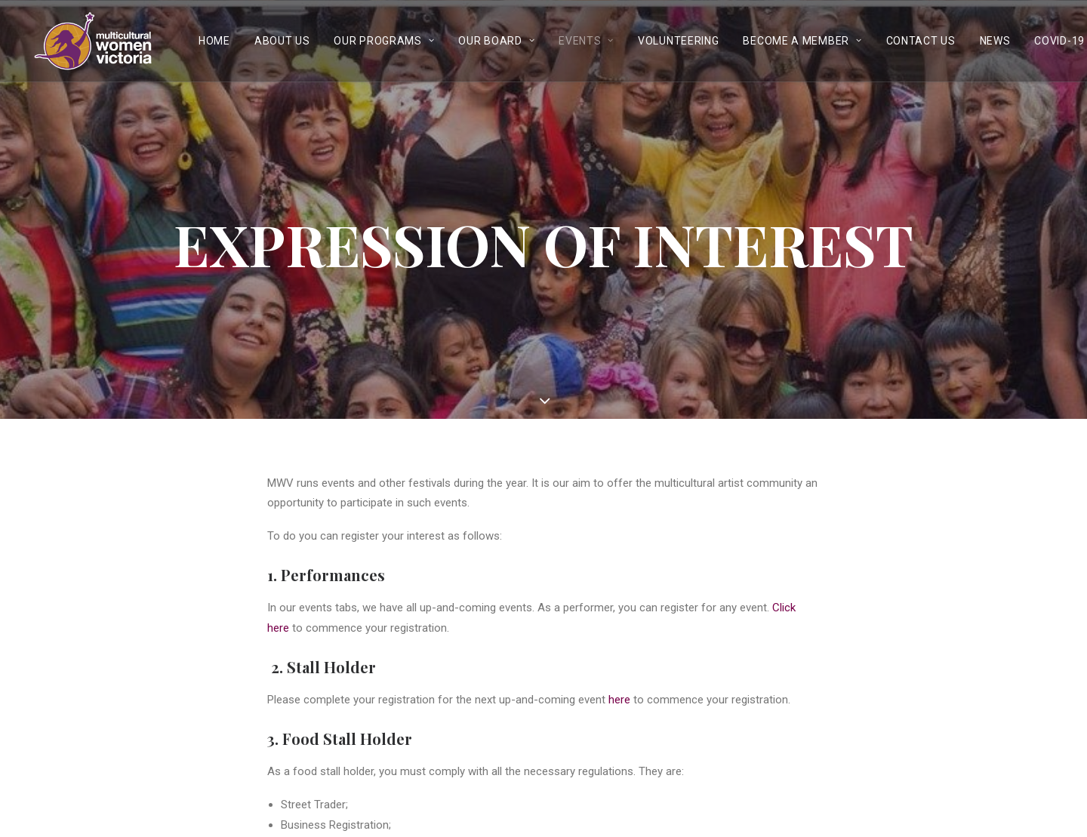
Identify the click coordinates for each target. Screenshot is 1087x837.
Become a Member (802, 41)
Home (214, 41)
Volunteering (678, 41)
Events (586, 41)
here (619, 698)
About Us (282, 41)
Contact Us (921, 41)
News (995, 41)
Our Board (496, 41)
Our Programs (384, 41)
